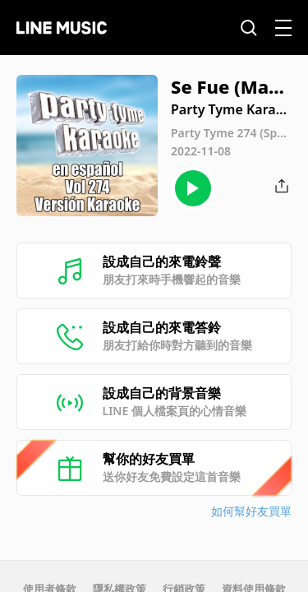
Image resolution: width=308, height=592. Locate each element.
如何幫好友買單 (251, 511)
